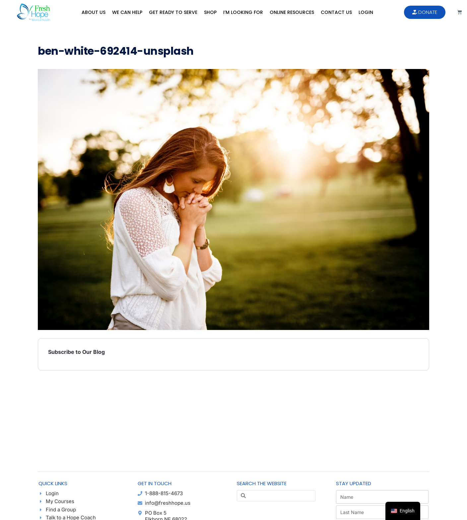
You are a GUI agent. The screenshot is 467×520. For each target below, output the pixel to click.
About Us (93, 12)
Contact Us (336, 12)
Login (366, 12)
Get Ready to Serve (173, 12)
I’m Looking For (243, 12)
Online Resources (292, 12)
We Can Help (127, 12)
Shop (210, 12)
